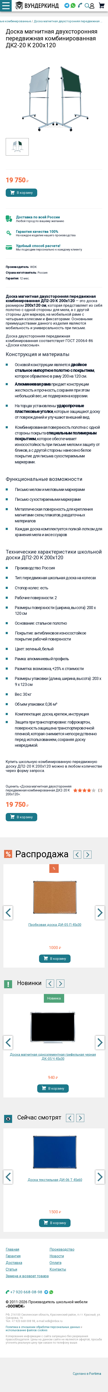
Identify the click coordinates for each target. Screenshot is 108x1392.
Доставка (14, 1263)
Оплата (55, 1263)
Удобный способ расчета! (38, 246)
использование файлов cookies (26, 1330)
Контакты (58, 1269)
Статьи (11, 1269)
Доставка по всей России (38, 217)
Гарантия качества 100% (37, 232)
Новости (57, 1256)
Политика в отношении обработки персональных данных (43, 1327)
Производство (62, 1249)
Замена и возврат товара (27, 1276)
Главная (12, 1249)
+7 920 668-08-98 (26, 1292)
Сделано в (87, 1373)
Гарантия (13, 1256)
